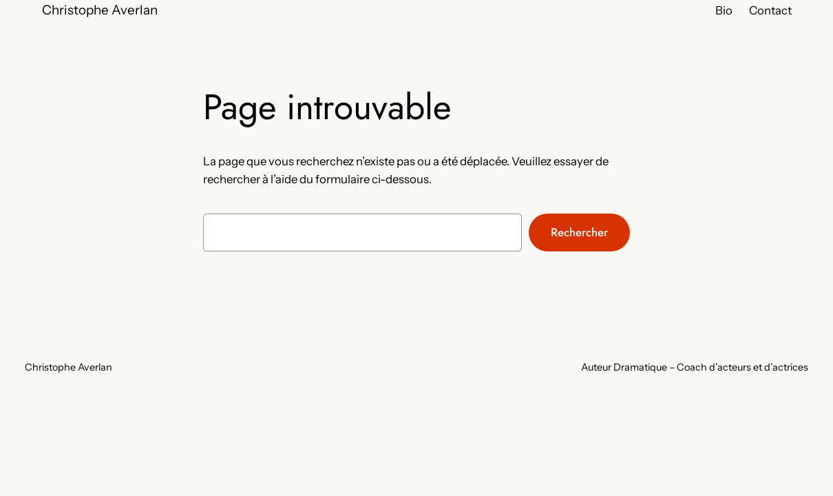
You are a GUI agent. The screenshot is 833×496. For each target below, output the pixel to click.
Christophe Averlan (100, 10)
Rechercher (579, 232)
